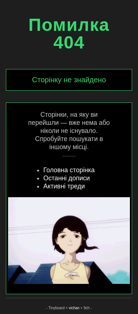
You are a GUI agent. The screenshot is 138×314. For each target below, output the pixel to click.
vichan (74, 308)
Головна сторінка (69, 170)
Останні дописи (66, 178)
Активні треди (64, 186)
